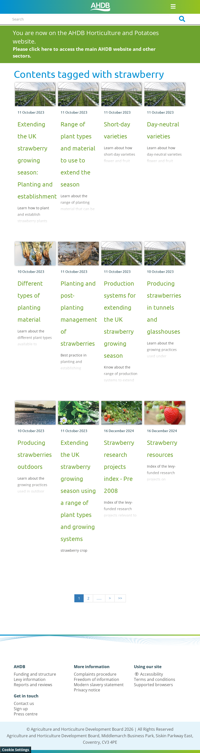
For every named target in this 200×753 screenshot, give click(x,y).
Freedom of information (96, 679)
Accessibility (151, 674)
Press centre (26, 714)
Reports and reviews (33, 684)
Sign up (21, 708)
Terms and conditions (154, 679)
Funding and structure (35, 674)
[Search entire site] (89, 19)
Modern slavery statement (99, 684)
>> (120, 598)
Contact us (24, 703)
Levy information (30, 679)
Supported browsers (153, 684)
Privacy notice (87, 690)
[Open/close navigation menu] (173, 6)
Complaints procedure (95, 674)
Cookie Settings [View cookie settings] (15, 749)
